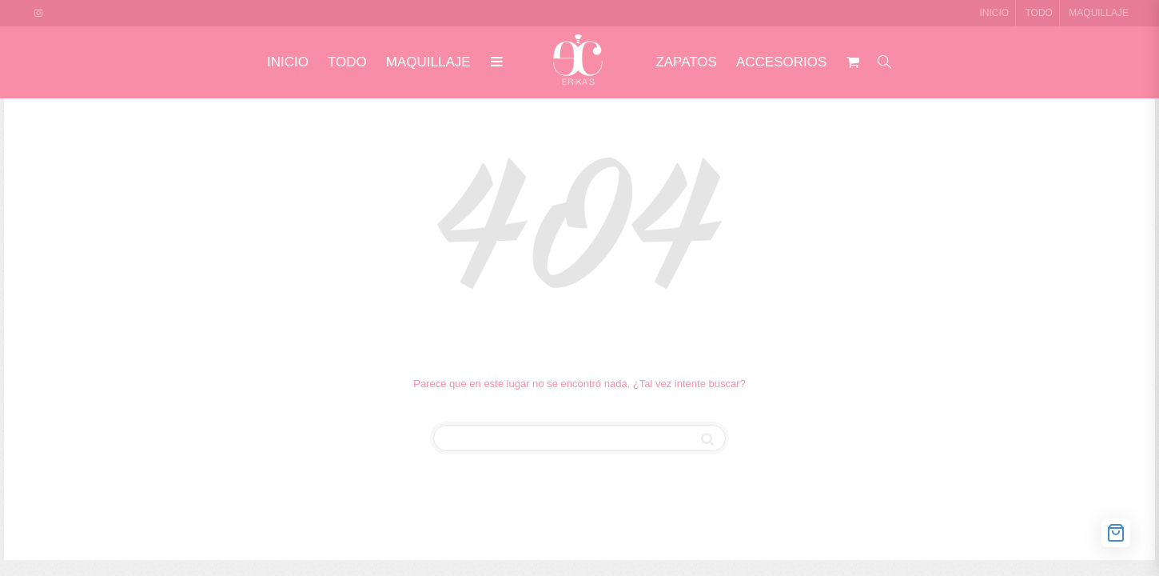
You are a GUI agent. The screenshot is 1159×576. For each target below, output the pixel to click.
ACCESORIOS (781, 62)
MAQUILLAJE (1099, 12)
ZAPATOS (686, 62)
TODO (1039, 12)
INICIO (994, 12)
